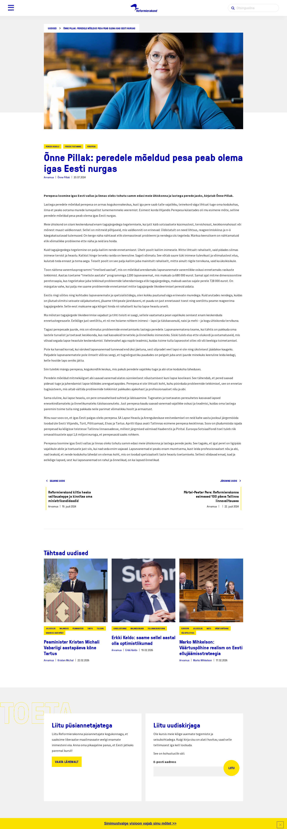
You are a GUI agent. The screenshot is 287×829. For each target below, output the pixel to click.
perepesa (91, 146)
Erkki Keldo (131, 650)
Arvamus (49, 177)
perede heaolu (52, 146)
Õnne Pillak (64, 177)
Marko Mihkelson (202, 660)
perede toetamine (73, 146)
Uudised (52, 28)
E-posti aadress (164, 762)
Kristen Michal (66, 660)
